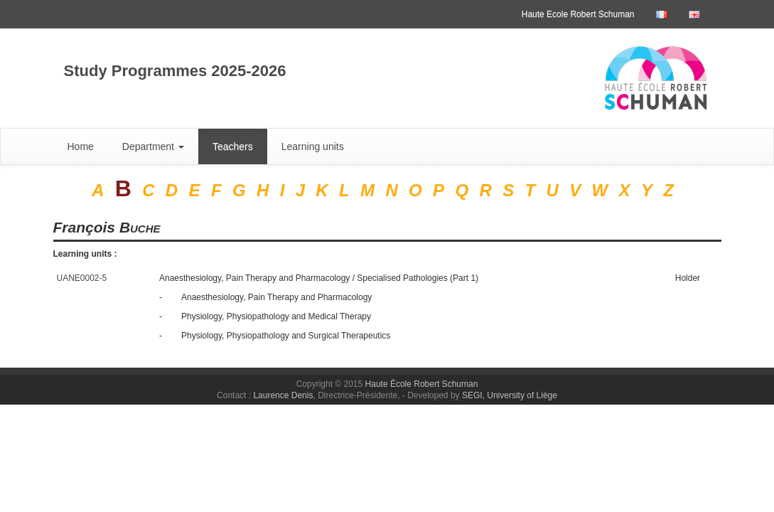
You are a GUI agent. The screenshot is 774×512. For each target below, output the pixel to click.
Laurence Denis (283, 395)
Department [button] (153, 146)
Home (81, 146)
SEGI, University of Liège (509, 395)
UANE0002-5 (82, 278)
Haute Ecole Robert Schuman (578, 14)
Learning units (312, 146)
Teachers (233, 146)
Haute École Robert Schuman (421, 384)
